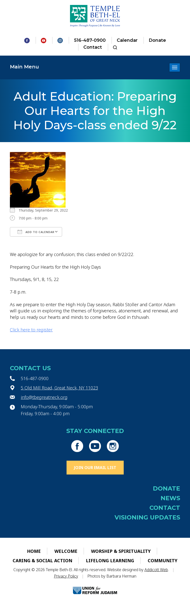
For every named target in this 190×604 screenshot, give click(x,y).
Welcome (65, 551)
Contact (92, 47)
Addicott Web (156, 569)
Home (34, 551)
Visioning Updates (147, 517)
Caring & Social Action (42, 560)
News (170, 498)
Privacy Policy (66, 576)
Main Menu (24, 67)
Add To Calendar (36, 232)
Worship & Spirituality (121, 551)
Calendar (127, 40)
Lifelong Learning (110, 560)
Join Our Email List (95, 467)
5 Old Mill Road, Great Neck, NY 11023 (59, 388)
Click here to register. (31, 330)
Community (162, 560)
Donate (157, 40)
